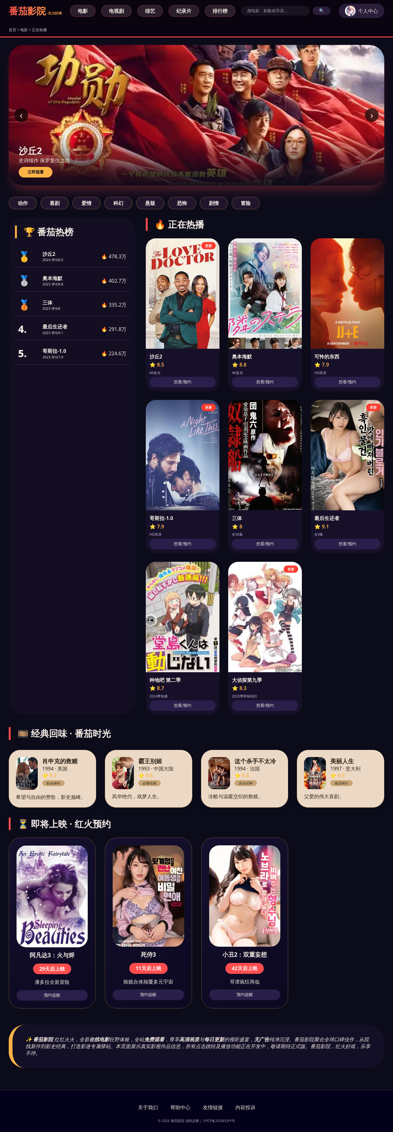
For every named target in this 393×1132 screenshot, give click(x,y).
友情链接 (213, 1107)
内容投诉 (245, 1107)
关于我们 (148, 1107)
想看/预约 (182, 382)
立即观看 (35, 172)
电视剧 (116, 10)
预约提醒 (52, 995)
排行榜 (220, 10)
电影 (83, 10)
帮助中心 (180, 1107)
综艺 (150, 10)
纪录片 (183, 10)
